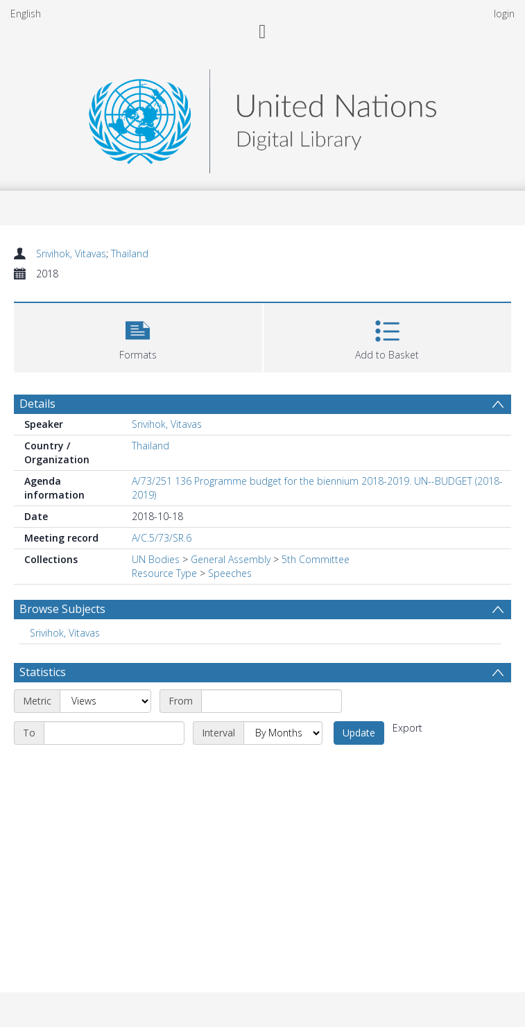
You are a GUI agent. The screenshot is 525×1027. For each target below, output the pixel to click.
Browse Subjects (62, 608)
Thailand (129, 253)
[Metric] (105, 701)
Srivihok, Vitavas (71, 253)
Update (359, 732)
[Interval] (282, 733)
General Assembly (230, 559)
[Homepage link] (262, 117)
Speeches (230, 573)
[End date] (114, 733)
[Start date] (271, 701)
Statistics (42, 672)
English (25, 13)
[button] (138, 336)
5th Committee (316, 559)
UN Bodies (156, 559)
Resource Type (164, 573)
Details (37, 403)
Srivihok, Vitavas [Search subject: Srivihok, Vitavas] (65, 632)
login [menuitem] (504, 13)
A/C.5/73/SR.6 (161, 537)
